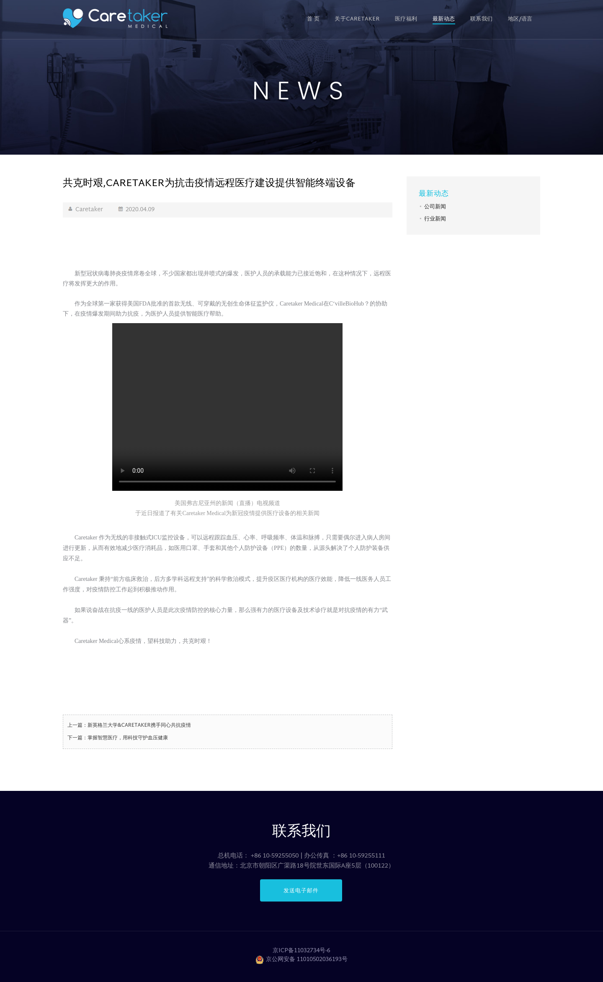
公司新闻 (435, 207)
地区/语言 (520, 19)
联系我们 (481, 19)
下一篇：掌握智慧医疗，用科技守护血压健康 (117, 738)
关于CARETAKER (357, 19)
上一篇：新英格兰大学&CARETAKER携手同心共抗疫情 (129, 725)
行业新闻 (435, 219)
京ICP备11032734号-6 (301, 951)
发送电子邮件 (301, 890)
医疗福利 (406, 19)
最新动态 (444, 19)
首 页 (313, 19)
